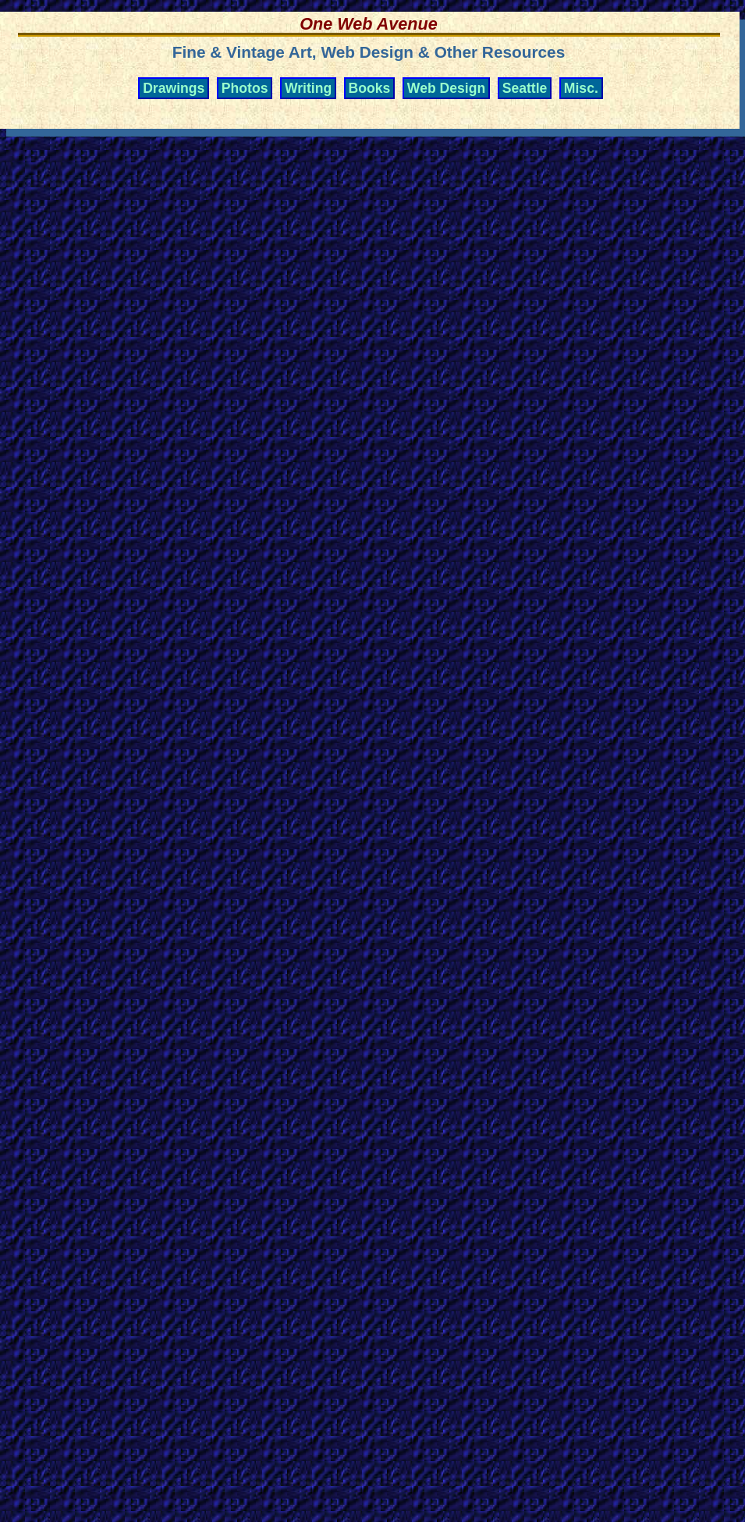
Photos (245, 88)
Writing (308, 88)
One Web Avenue (368, 24)
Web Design (446, 88)
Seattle (525, 88)
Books (370, 88)
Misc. (581, 88)
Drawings (173, 88)
